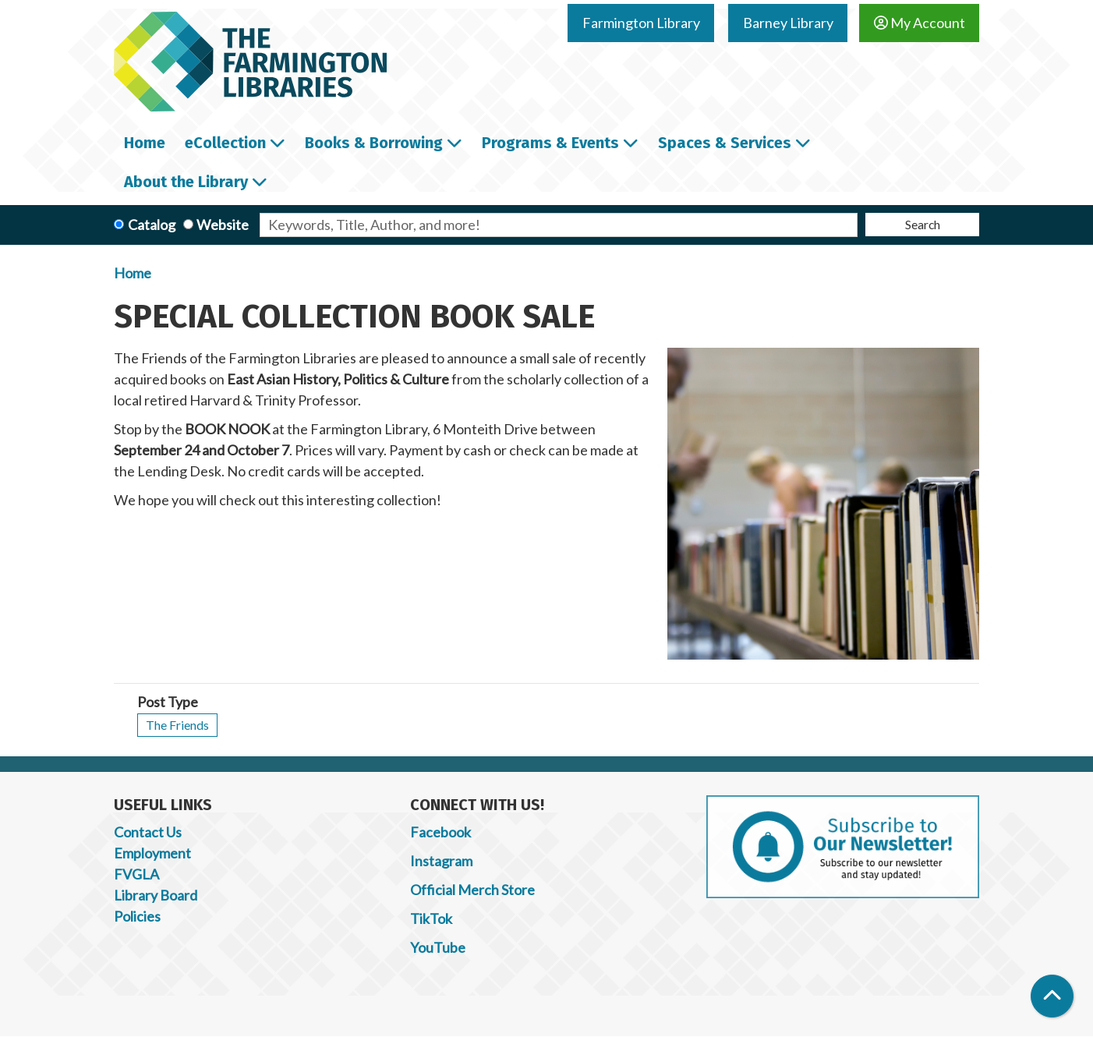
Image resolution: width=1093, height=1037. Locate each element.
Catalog (151, 224)
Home (132, 272)
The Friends (177, 724)
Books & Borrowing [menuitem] (374, 142)
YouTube (437, 947)
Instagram (441, 860)
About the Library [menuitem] (186, 181)
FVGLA (136, 874)
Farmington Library (641, 22)
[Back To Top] (1052, 996)
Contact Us (148, 832)
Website (222, 224)
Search (922, 224)
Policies (137, 916)
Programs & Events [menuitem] (550, 142)
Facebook (440, 832)
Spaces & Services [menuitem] (724, 142)
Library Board (155, 895)
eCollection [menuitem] (225, 142)
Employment (152, 853)
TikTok (431, 918)
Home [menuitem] (144, 142)
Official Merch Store (472, 889)
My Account (919, 22)
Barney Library (788, 22)
